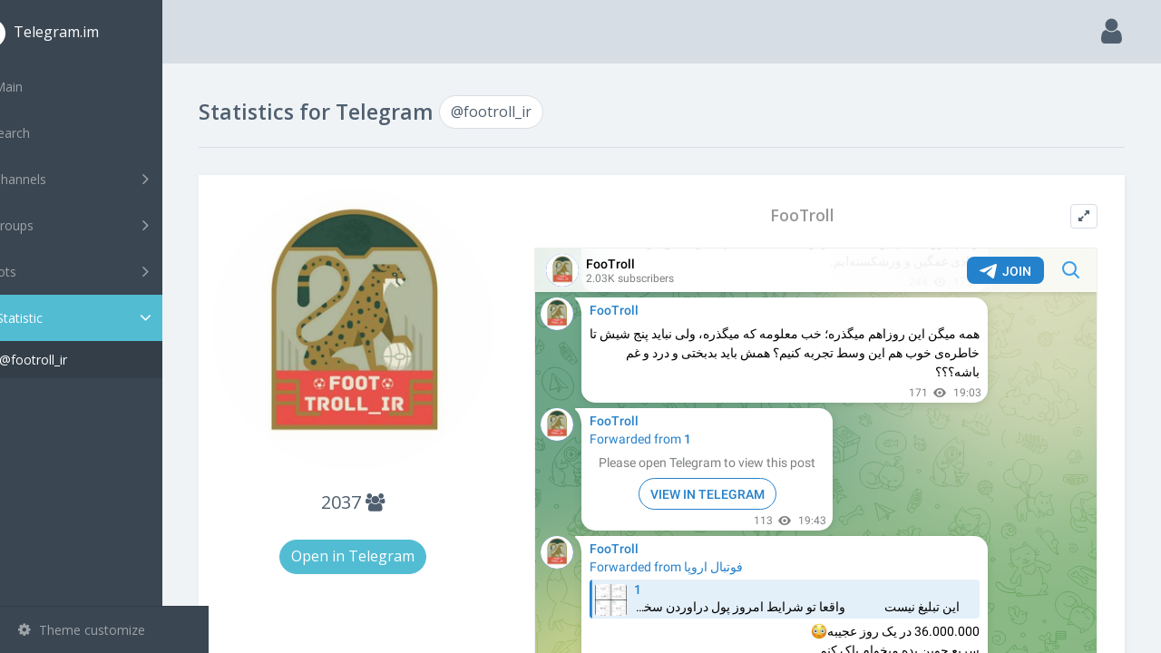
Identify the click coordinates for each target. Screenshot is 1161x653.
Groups (106, 225)
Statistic (109, 317)
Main (43, 86)
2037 (392, 487)
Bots (106, 271)
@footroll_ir (79, 359)
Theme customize (81, 629)
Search (47, 132)
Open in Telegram (392, 541)
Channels (106, 179)
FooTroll (817, 215)
